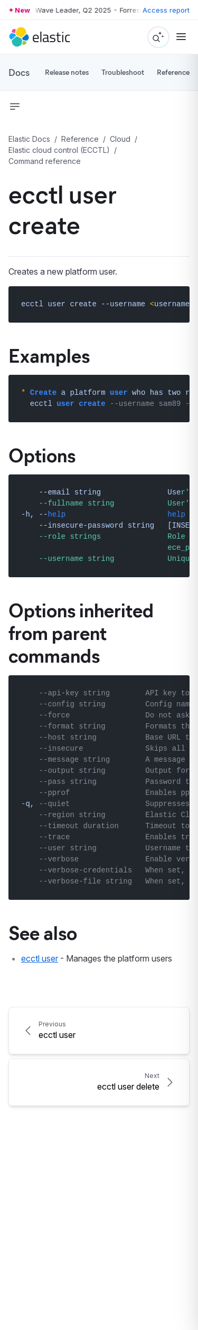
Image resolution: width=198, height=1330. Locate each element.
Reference (173, 72)
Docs (19, 72)
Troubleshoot (122, 72)
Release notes (67, 72)
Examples (49, 354)
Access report (166, 10)
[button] (14, 106)
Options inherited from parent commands (81, 632)
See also (42, 932)
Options (42, 454)
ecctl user (39, 958)
